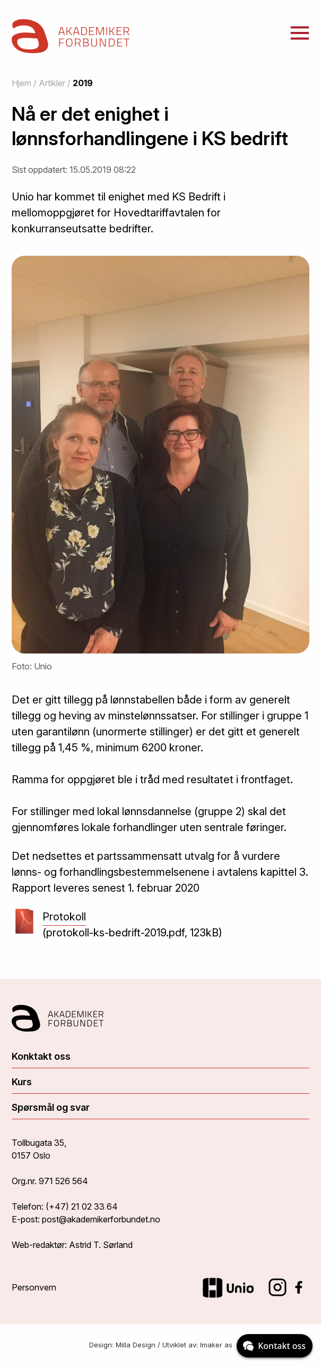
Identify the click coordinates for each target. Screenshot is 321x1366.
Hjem (21, 83)
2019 (83, 83)
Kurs (22, 1081)
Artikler (52, 83)
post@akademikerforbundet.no (101, 1219)
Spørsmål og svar (51, 1107)
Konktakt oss (41, 1056)
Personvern (34, 1287)
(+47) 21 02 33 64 (82, 1206)
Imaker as (216, 1344)
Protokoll (64, 918)
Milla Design (135, 1344)
